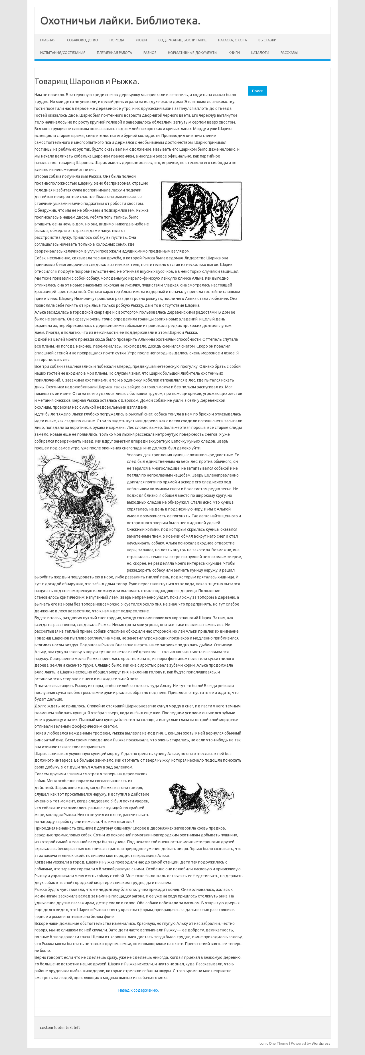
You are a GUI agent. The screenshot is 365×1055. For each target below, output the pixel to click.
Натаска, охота (232, 40)
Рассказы (289, 53)
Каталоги (260, 53)
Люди (141, 40)
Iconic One (267, 1043)
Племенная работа (114, 53)
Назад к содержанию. (138, 990)
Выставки (267, 40)
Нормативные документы (192, 53)
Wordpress (321, 1043)
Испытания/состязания (63, 53)
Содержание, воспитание (182, 40)
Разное (150, 53)
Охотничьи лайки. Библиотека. (120, 20)
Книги (234, 53)
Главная (48, 40)
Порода (117, 40)
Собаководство (82, 40)
